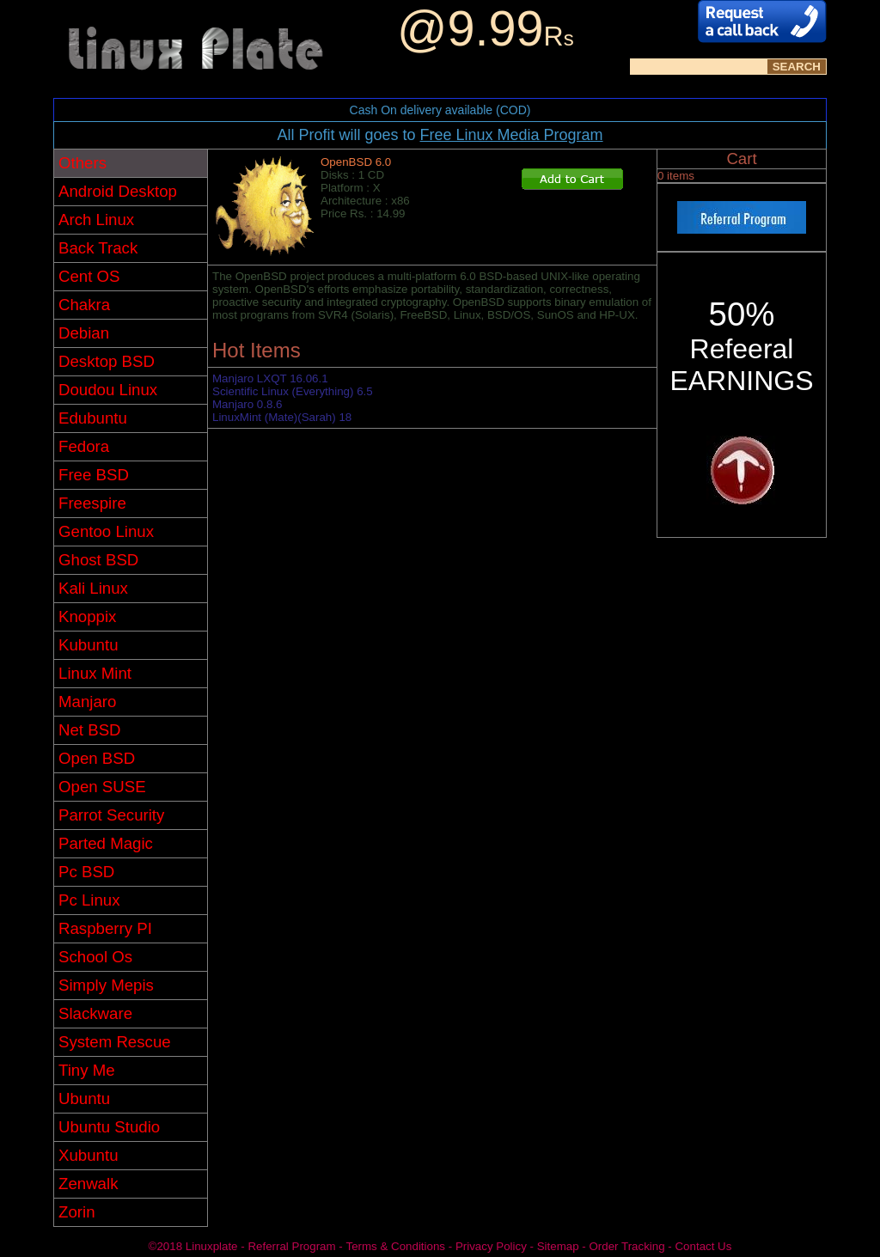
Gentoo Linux (106, 531)
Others (82, 163)
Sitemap (558, 1246)
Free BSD (93, 475)
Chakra (84, 305)
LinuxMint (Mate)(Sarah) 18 (281, 417)
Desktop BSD (106, 361)
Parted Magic (105, 843)
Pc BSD (86, 872)
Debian (83, 333)
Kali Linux (93, 588)
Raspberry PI (105, 928)
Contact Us (703, 1246)
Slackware (95, 1013)
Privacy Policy (491, 1246)
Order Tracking (626, 1246)
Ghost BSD (98, 560)
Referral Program (291, 1246)
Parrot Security (111, 815)
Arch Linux (96, 220)
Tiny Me (86, 1070)
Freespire (92, 503)
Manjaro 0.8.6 (247, 404)
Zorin (76, 1212)
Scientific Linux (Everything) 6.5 (292, 391)
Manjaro (87, 702)
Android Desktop (117, 191)
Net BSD (89, 730)
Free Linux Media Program (510, 134)
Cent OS (89, 276)
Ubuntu (84, 1098)
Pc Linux (89, 900)
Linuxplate (212, 1246)
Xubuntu (88, 1155)
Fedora (83, 446)
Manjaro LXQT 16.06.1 (270, 378)
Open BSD (96, 758)
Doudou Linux (107, 390)
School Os (95, 957)
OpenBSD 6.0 (356, 162)
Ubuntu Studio (109, 1127)
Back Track (98, 248)
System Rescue (114, 1042)
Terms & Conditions (395, 1246)
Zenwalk (88, 1184)
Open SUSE (102, 787)
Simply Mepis (106, 985)
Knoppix (87, 616)
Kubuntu (88, 645)
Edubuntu (92, 418)
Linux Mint (94, 673)
